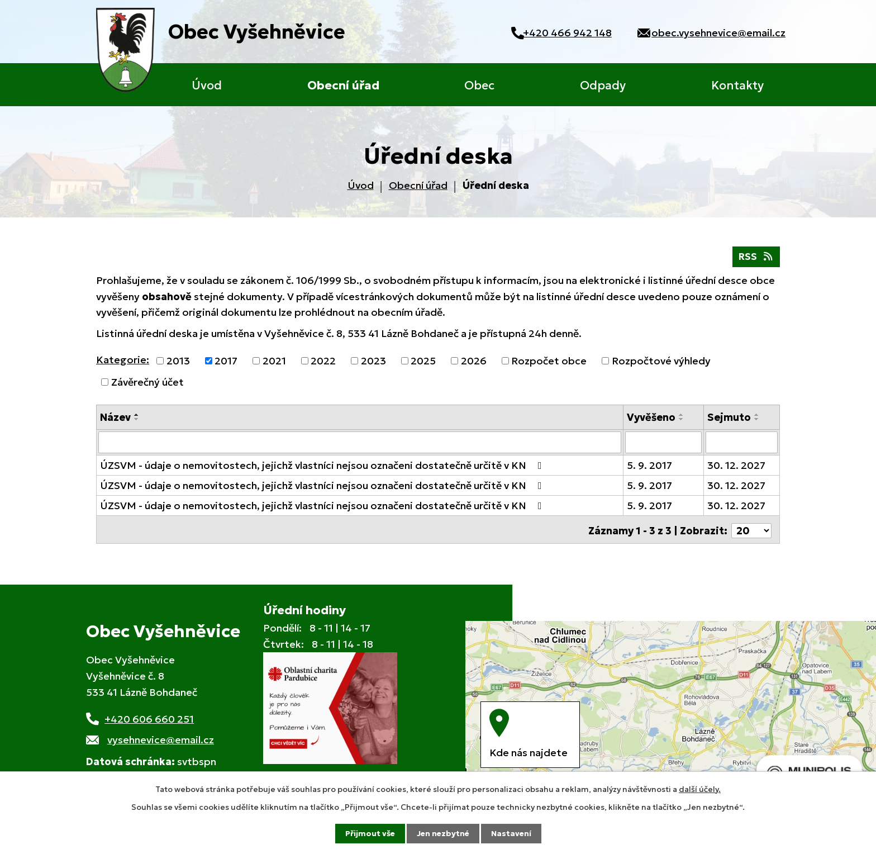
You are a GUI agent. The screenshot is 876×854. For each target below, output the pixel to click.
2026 (474, 362)
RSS (755, 258)
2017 (226, 362)
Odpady (603, 85)
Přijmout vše (370, 833)
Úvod (207, 85)
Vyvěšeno (651, 418)
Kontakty (737, 85)
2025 (423, 362)
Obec (479, 85)
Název (115, 418)
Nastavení (511, 833)
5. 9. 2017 (649, 466)
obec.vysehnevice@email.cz (718, 32)
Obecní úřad (343, 85)
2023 (373, 362)
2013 (178, 362)
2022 (323, 362)
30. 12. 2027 (736, 466)
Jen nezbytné (443, 833)
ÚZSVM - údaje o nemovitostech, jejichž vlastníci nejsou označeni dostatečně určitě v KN (323, 466)
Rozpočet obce (549, 362)
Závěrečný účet (147, 383)
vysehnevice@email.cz (160, 739)
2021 (274, 362)
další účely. (700, 789)
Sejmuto (729, 418)
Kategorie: (122, 361)
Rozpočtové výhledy (661, 362)
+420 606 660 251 (149, 717)
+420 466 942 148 (560, 32)
